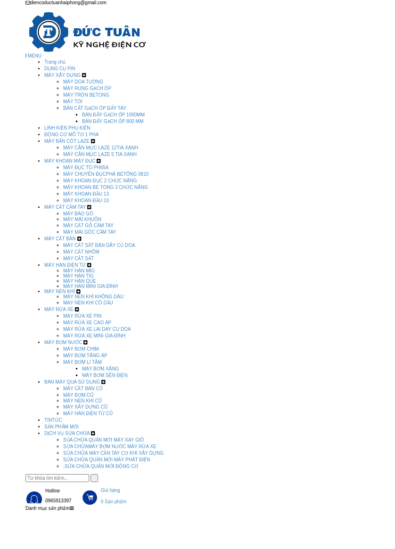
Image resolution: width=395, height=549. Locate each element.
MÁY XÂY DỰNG (62, 75)
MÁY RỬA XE (59, 309)
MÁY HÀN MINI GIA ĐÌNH (90, 286)
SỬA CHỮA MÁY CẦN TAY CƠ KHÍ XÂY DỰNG (113, 453)
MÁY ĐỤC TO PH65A (85, 167)
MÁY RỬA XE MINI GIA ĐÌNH (94, 335)
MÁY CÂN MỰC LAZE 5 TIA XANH (100, 154)
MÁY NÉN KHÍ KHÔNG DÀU (93, 296)
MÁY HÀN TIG (78, 276)
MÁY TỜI (72, 101)
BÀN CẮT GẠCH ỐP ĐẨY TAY (94, 108)
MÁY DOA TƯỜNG (83, 81)
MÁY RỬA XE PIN (82, 316)
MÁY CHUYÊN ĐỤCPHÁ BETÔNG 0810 (105, 174)
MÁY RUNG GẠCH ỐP (87, 88)
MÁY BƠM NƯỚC (63, 342)
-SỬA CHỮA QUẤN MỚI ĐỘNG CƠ (100, 466)
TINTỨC (53, 420)
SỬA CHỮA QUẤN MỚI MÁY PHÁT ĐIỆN (106, 459)
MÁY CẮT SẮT (78, 258)
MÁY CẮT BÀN (60, 238)
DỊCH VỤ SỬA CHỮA (67, 433)
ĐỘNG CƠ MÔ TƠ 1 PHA (71, 134)
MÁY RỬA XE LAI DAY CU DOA (97, 329)
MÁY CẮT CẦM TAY (65, 207)
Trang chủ (55, 62)
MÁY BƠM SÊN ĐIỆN (105, 375)
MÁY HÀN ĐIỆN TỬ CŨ (88, 413)
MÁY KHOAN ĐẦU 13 (86, 194)
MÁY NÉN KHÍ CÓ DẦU (88, 302)
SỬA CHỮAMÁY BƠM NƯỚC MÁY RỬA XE (109, 446)
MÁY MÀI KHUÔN (82, 219)
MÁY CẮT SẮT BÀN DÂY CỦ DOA (99, 245)
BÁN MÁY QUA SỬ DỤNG (72, 382)
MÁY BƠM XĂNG (100, 368)
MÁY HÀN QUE (79, 281)
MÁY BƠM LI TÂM (82, 362)
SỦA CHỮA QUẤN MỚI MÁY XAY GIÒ (103, 439)
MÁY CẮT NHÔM (81, 251)
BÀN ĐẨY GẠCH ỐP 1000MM (113, 114)
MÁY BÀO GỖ (78, 213)
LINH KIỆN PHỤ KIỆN (67, 128)
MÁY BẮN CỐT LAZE (67, 141)
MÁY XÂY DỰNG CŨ (85, 407)
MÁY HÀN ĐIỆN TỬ (65, 265)
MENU (33, 55)
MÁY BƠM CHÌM (81, 349)
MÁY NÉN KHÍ (59, 291)
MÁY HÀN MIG (79, 270)
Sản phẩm (105, 520)
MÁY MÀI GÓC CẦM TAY (89, 232)
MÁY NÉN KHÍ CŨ (82, 400)
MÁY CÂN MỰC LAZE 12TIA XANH (100, 147)
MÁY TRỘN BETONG (86, 95)
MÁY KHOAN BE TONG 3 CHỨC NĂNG (105, 187)
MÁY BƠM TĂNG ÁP (85, 355)
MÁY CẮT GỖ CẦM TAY (88, 225)
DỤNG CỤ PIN (59, 68)
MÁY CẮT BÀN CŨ (83, 388)
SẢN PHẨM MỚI (61, 426)
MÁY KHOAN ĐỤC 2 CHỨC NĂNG (100, 180)
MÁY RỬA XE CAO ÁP (87, 322)
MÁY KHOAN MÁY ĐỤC (69, 161)
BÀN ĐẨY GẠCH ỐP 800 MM (112, 121)
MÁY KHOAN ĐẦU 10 (86, 200)
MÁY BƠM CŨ (78, 395)
